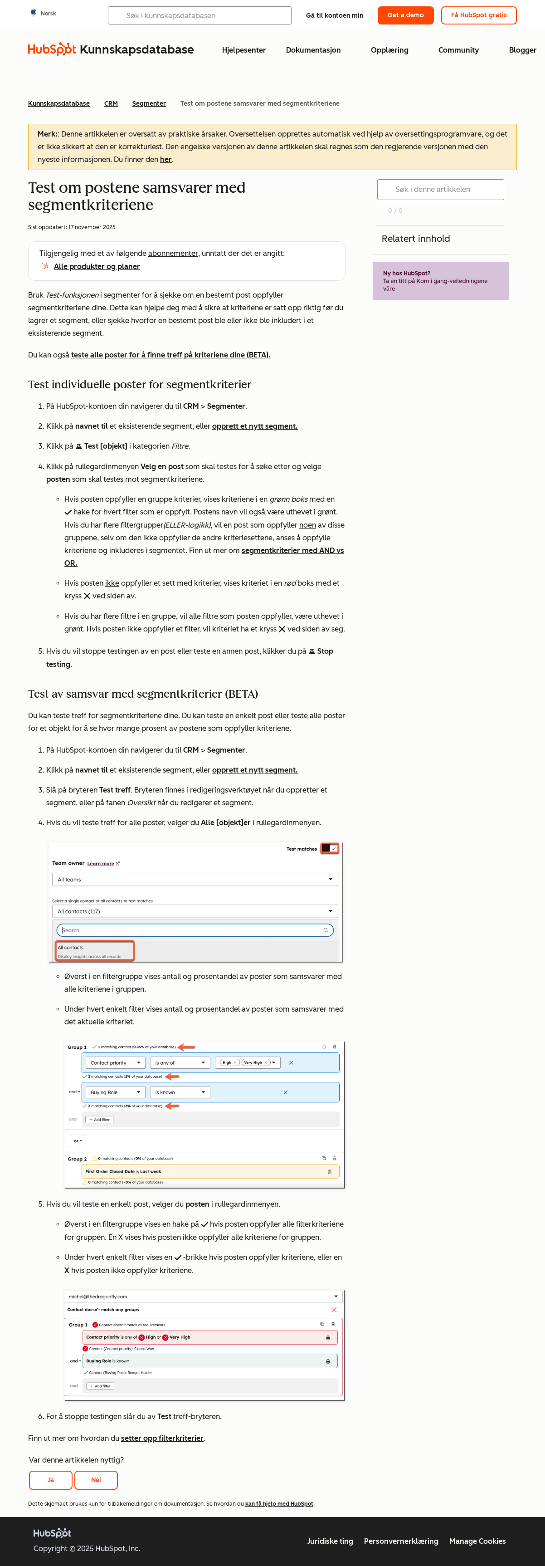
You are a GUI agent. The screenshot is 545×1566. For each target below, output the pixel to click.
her (166, 159)
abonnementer (173, 253)
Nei (96, 1480)
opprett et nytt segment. (255, 426)
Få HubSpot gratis (479, 15)
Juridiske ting (330, 1541)
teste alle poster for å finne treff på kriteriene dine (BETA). (171, 355)
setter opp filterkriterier (162, 1438)
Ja (51, 1480)
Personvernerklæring (401, 1541)
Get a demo (406, 15)
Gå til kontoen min (334, 16)
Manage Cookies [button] (477, 1541)
